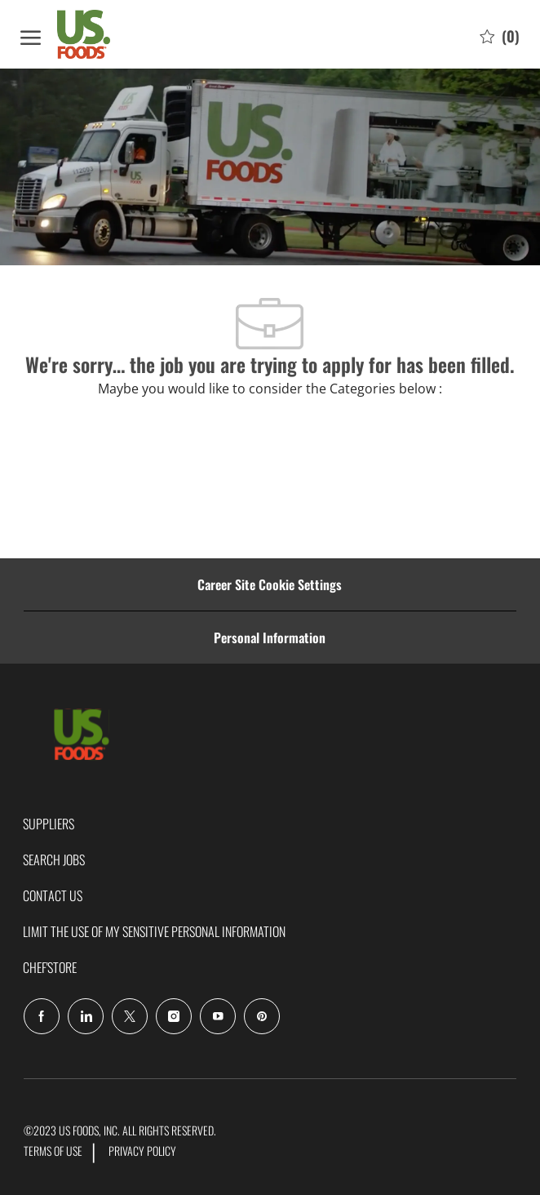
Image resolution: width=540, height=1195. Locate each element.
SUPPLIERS (48, 823)
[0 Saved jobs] (500, 35)
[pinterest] (262, 1016)
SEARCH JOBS (54, 859)
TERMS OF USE (53, 1150)
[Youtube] (218, 1016)
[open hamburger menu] (30, 35)
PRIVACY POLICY (142, 1150)
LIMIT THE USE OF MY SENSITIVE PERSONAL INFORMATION (154, 931)
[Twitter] (130, 1016)
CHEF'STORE (50, 967)
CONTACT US (52, 895)
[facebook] (42, 1016)
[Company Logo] (102, 34)
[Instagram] (174, 1016)
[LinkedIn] (86, 1016)
